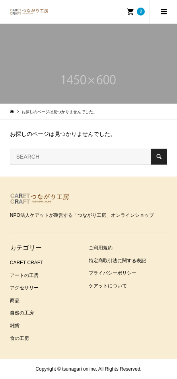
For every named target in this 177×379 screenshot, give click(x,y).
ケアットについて (108, 286)
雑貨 (14, 325)
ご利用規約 (101, 248)
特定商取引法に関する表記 (117, 260)
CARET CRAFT (26, 262)
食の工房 (19, 338)
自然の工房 (22, 313)
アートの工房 (24, 275)
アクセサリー (24, 288)
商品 (14, 300)
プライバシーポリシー (112, 273)
